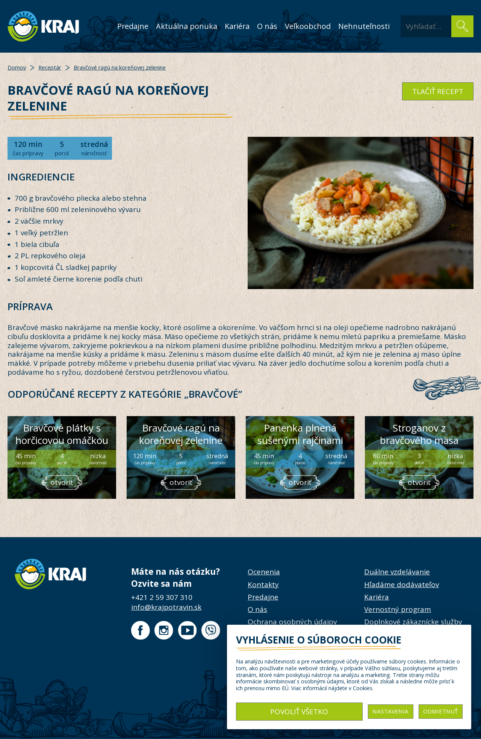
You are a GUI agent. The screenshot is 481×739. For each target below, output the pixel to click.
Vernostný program (397, 609)
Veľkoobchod (308, 26)
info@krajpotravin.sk (166, 607)
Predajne (132, 26)
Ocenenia (264, 572)
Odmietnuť (440, 711)
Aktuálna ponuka (186, 26)
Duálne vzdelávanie (397, 572)
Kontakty (263, 584)
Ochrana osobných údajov (292, 622)
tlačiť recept (437, 91)
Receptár (49, 67)
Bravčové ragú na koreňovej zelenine (120, 67)
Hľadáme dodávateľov (401, 584)
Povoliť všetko (299, 711)
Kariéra (237, 26)
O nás (267, 26)
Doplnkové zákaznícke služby (413, 622)
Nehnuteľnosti (364, 26)
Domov (17, 67)
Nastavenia (390, 711)
